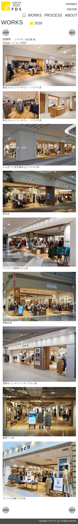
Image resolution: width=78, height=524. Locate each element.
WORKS (35, 15)
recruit (72, 9)
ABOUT (71, 15)
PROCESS (53, 15)
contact (71, 4)
